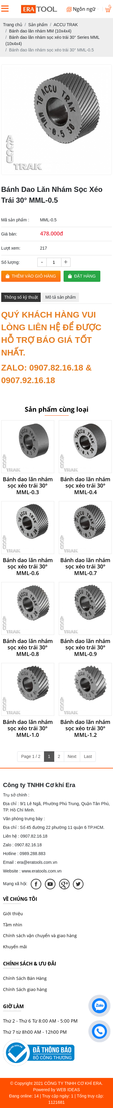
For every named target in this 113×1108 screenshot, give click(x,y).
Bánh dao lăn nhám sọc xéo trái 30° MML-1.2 (85, 728)
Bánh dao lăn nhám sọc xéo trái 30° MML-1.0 (28, 728)
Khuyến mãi (15, 946)
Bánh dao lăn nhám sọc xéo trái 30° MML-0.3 (28, 486)
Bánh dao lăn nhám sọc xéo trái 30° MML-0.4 (85, 486)
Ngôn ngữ (83, 9)
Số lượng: (10, 262)
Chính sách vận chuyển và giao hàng (40, 935)
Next (72, 756)
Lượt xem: (10, 248)
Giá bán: (9, 234)
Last (88, 756)
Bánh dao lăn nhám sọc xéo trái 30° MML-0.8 (28, 647)
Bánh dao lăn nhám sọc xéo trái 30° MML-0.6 (28, 567)
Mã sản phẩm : (15, 219)
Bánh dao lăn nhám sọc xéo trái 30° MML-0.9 (85, 647)
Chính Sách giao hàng (25, 989)
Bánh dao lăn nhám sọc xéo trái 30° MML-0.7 (85, 567)
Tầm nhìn (12, 925)
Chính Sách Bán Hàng (25, 978)
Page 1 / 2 (30, 756)
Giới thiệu (13, 913)
